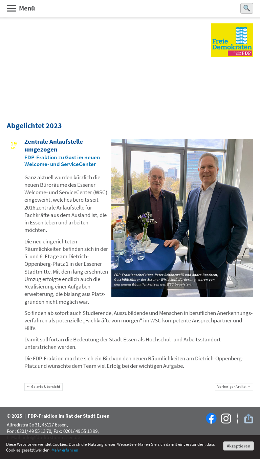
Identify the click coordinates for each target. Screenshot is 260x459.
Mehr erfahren (64, 450)
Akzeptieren (238, 446)
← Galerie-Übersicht (44, 386)
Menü (20, 8)
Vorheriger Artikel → (234, 386)
